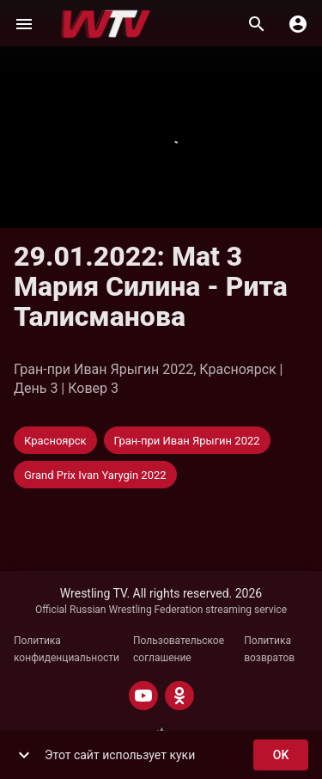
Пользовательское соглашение (178, 649)
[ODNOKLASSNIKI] (179, 695)
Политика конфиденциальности (66, 649)
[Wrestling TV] (106, 24)
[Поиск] (256, 24)
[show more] (24, 755)
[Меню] (24, 24)
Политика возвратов (269, 649)
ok (280, 755)
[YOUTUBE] (143, 695)
